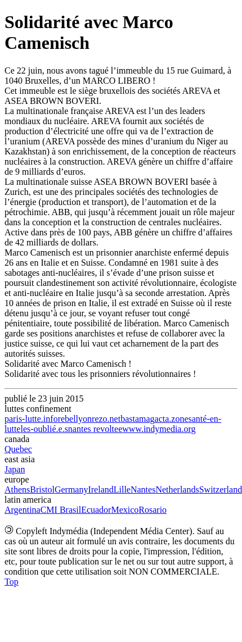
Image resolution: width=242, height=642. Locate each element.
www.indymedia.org (158, 429)
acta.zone (172, 419)
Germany (71, 489)
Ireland (100, 489)
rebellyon (75, 419)
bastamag (137, 419)
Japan (15, 469)
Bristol (42, 489)
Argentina (23, 509)
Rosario (152, 509)
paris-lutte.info (31, 419)
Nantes (143, 489)
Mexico (124, 509)
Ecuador (96, 509)
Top (12, 581)
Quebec (18, 449)
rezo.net (106, 419)
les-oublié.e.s (44, 429)
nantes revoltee (95, 429)
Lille (122, 489)
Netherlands (177, 489)
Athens (17, 489)
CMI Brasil (61, 509)
